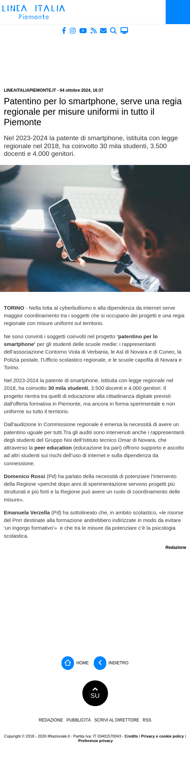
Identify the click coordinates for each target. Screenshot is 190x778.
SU (95, 693)
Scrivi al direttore (116, 720)
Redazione (51, 720)
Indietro (111, 663)
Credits (131, 736)
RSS (147, 720)
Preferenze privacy (95, 741)
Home (75, 663)
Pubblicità (78, 720)
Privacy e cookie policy (162, 736)
